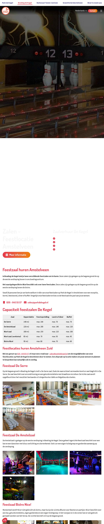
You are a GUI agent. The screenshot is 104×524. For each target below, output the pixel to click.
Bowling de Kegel (25, 3)
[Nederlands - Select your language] (81, 10)
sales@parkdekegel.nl (58, 354)
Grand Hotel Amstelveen (73, 3)
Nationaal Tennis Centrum (47, 3)
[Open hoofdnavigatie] (101, 11)
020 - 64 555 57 (23, 354)
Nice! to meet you (95, 3)
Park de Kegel (7, 3)
